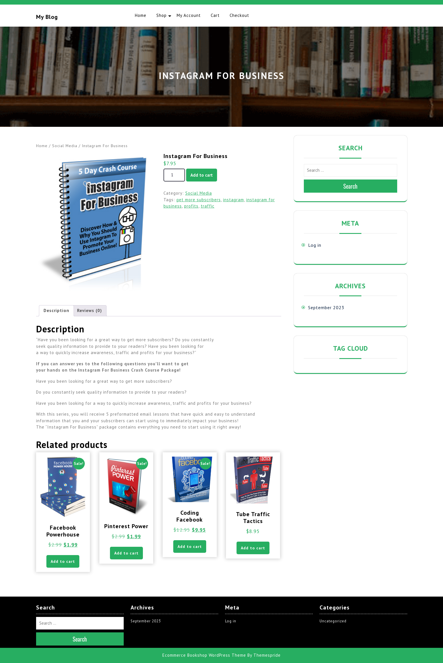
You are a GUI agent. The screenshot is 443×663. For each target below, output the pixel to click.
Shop (161, 15)
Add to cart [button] (63, 561)
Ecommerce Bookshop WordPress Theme (204, 655)
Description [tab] (56, 310)
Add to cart (201, 175)
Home (140, 15)
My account (189, 15)
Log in (314, 245)
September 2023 (326, 307)
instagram (233, 199)
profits (191, 206)
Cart (215, 15)
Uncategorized (333, 621)
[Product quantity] (174, 175)
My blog (47, 17)
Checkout (239, 15)
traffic (207, 206)
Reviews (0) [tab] (89, 310)
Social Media (64, 145)
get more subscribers (198, 199)
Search (350, 186)
